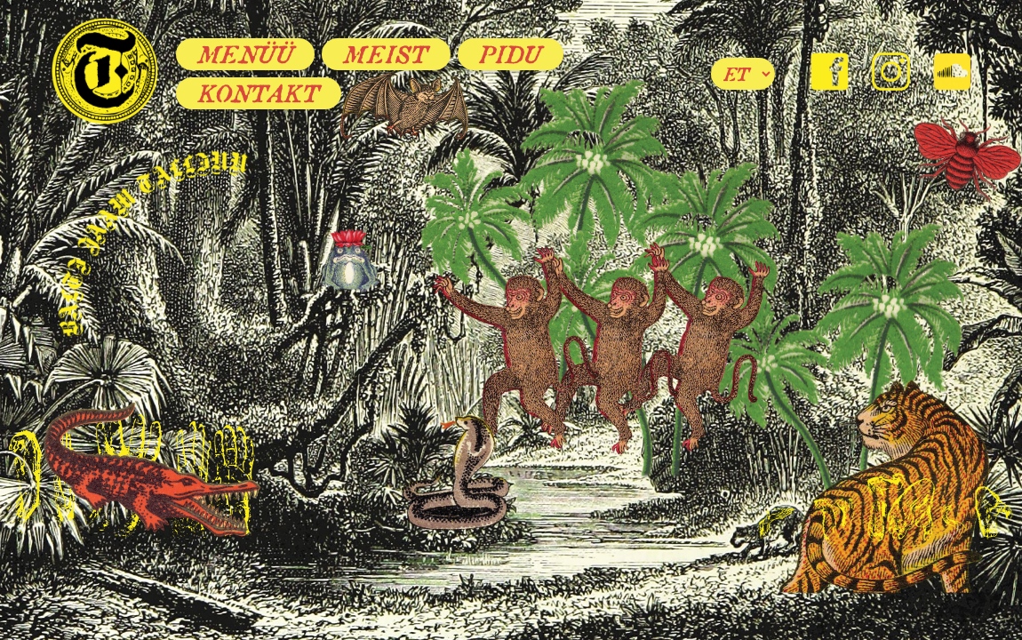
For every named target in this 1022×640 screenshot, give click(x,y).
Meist (386, 54)
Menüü (245, 54)
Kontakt (259, 93)
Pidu (510, 54)
